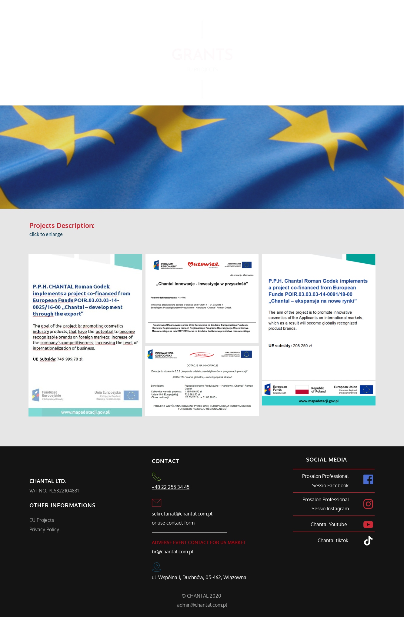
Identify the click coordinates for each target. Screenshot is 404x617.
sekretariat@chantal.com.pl (182, 514)
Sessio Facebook (330, 485)
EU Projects (42, 520)
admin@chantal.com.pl (202, 605)
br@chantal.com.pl (172, 552)
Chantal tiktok (333, 540)
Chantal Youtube (329, 524)
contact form (180, 523)
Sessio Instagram (330, 508)
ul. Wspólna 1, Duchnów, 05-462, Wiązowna (199, 577)
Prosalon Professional (325, 476)
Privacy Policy (44, 529)
